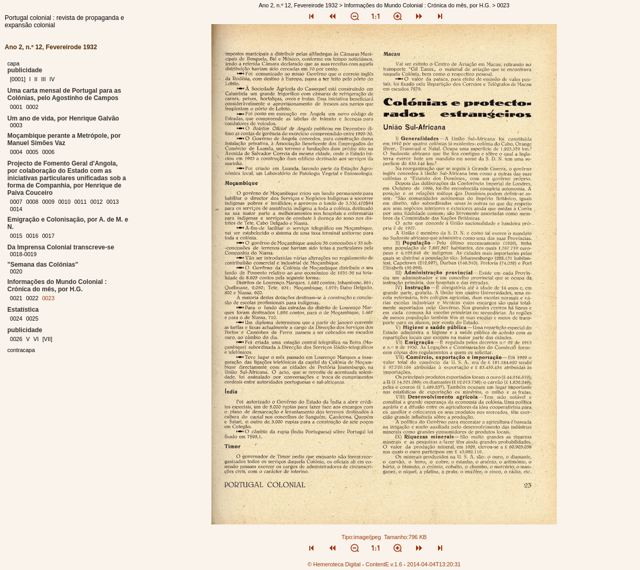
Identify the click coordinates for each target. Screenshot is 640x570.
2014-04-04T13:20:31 (434, 564)
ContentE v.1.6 (384, 564)
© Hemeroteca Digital (334, 564)
